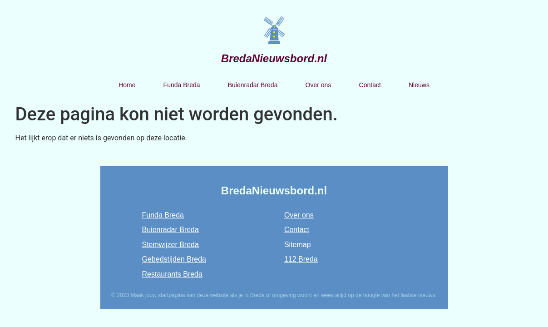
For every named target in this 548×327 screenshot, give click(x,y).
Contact (370, 85)
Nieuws (419, 85)
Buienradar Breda (253, 85)
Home (126, 85)
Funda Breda (181, 85)
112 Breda (301, 259)
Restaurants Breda (172, 274)
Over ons (318, 85)
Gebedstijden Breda (174, 259)
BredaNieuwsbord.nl (274, 58)
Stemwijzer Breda (170, 244)
